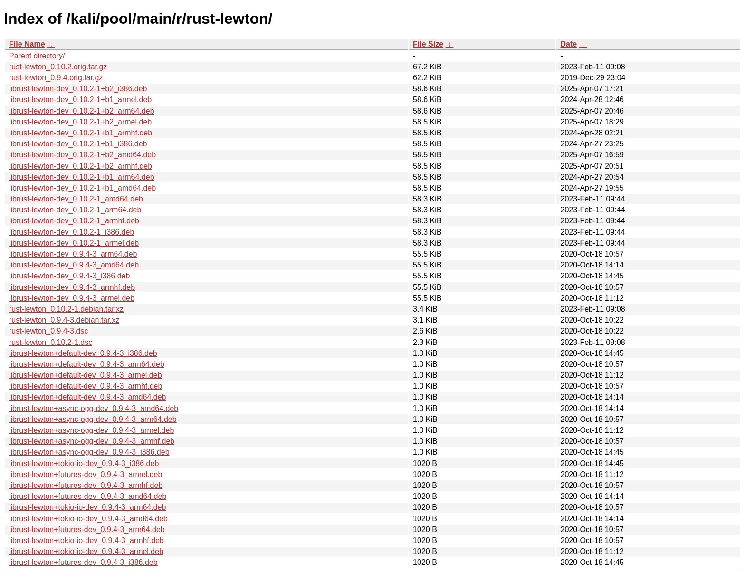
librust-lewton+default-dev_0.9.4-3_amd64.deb (87, 397)
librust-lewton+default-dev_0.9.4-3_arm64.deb (86, 364)
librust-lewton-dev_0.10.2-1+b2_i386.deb (78, 89)
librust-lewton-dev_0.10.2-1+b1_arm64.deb (81, 177)
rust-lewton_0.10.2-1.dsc (50, 342)
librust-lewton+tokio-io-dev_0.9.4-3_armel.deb (86, 551)
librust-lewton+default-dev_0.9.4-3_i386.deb (83, 353)
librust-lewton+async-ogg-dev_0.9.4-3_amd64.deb (93, 408)
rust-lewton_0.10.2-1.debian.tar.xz (66, 309)
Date (568, 44)
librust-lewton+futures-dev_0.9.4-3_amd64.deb (87, 496)
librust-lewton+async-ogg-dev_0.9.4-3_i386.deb (89, 452)
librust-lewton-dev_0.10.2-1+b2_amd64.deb (82, 155)
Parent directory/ (37, 56)
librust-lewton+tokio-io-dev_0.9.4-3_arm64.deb (87, 507)
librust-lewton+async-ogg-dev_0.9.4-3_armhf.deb (91, 441)
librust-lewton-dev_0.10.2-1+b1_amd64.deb (82, 188)
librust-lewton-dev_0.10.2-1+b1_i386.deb (78, 144)
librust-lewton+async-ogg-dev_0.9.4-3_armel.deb (91, 430)
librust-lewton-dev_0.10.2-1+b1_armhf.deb (80, 133)
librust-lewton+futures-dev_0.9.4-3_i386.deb (83, 562)
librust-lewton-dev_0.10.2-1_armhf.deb (74, 221)
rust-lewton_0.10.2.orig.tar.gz (58, 67)
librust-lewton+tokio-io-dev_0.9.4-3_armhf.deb (86, 540)
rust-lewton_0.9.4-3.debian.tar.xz (64, 320)
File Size (428, 44)
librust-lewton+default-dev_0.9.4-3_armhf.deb (85, 386)
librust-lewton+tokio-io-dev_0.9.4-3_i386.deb (84, 463)
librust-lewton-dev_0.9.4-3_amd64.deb (74, 265)
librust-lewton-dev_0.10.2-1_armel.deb (74, 243)
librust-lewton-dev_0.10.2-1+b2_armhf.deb (80, 166)
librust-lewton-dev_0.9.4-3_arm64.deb (73, 254)
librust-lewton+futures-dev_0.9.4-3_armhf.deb (85, 485)
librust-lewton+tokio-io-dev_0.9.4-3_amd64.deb (88, 519)
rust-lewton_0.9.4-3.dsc (48, 331)
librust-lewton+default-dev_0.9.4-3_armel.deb (85, 375)
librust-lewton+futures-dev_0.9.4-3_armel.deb (85, 474)
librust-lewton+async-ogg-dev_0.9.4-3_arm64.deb (93, 419)
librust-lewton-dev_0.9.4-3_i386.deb (69, 276)
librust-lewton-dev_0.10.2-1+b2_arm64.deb (81, 111)
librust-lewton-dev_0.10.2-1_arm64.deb (75, 210)
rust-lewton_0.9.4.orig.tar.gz (56, 78)
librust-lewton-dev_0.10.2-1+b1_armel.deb (80, 100)
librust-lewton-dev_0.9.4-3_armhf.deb (72, 287)
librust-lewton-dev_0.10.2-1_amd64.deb (76, 199)
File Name (27, 44)
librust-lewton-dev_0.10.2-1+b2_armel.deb (80, 122)
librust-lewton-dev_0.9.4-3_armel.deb (71, 298)
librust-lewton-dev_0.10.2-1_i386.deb (71, 232)
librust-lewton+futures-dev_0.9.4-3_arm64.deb (87, 529)
